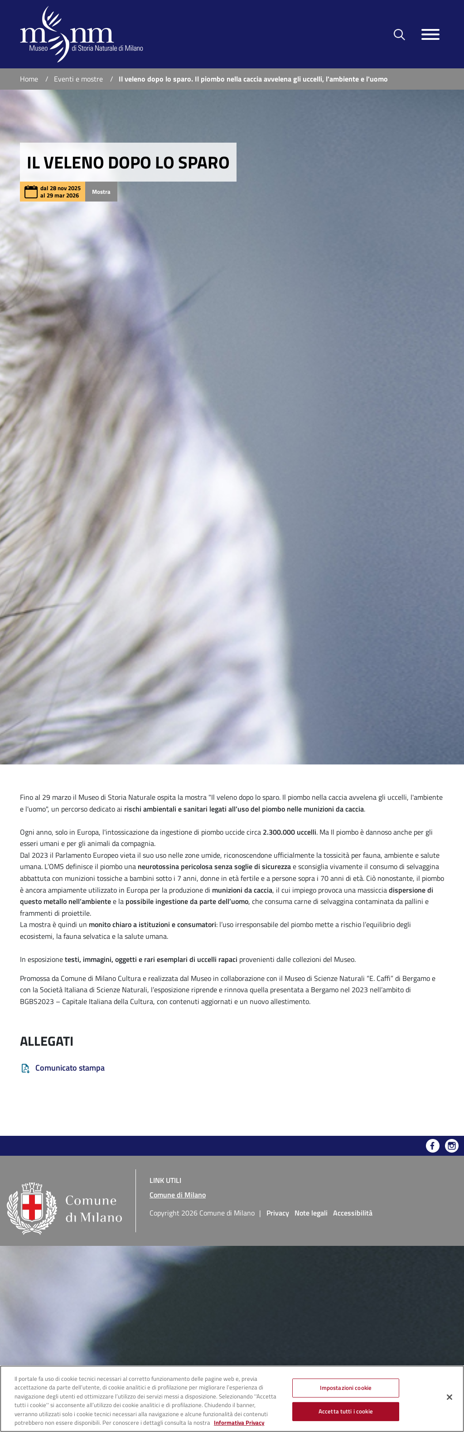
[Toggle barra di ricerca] (399, 34)
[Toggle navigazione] (430, 34)
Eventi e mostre (78, 78)
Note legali (311, 1212)
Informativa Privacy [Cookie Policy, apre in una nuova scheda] (239, 1422)
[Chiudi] (449, 1397)
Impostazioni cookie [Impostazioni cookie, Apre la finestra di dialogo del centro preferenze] (346, 1387)
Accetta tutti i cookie (346, 1411)
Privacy (277, 1212)
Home (29, 78)
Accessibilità (352, 1212)
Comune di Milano (178, 1194)
